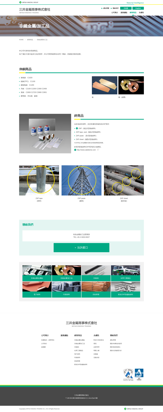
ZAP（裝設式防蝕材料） (87, 128)
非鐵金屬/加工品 (80, 343)
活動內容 (96, 357)
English (138, 8)
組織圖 (43, 347)
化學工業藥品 (78, 350)
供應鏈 (96, 354)
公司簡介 (114, 12)
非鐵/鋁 (76, 347)
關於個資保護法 (115, 347)
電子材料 (77, 354)
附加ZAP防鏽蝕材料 (80, 364)
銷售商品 (133, 12)
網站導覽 (106, 8)
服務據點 (124, 12)
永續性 (141, 12)
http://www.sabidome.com (88, 150)
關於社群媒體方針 (116, 350)
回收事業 (77, 361)
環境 (95, 343)
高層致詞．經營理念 (47, 340)
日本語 (126, 8)
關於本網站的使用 (116, 343)
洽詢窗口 (82, 247)
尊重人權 (96, 350)
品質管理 (96, 347)
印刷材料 (77, 357)
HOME (21, 39)
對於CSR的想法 (99, 340)
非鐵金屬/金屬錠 (79, 340)
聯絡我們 (116, 8)
